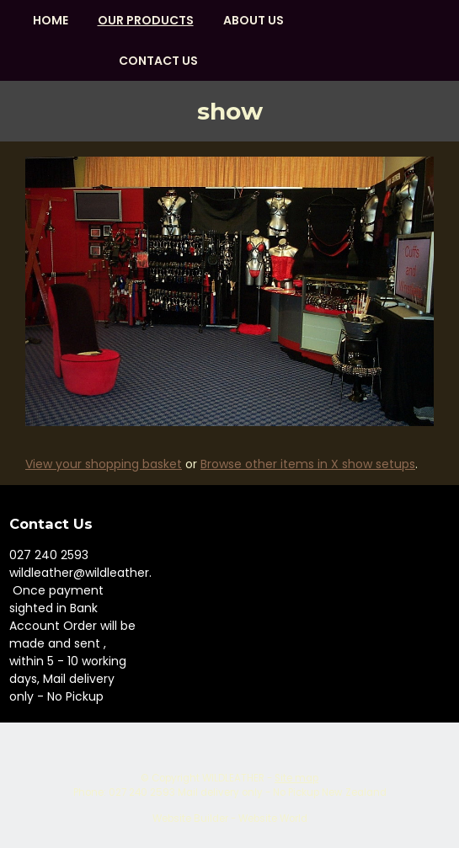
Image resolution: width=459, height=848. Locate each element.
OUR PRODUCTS (146, 20)
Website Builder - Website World (229, 818)
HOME (50, 20)
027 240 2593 (48, 555)
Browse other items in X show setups (307, 464)
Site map (296, 778)
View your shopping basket (103, 464)
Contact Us (158, 60)
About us (253, 20)
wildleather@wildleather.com (94, 572)
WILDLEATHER (233, 778)
